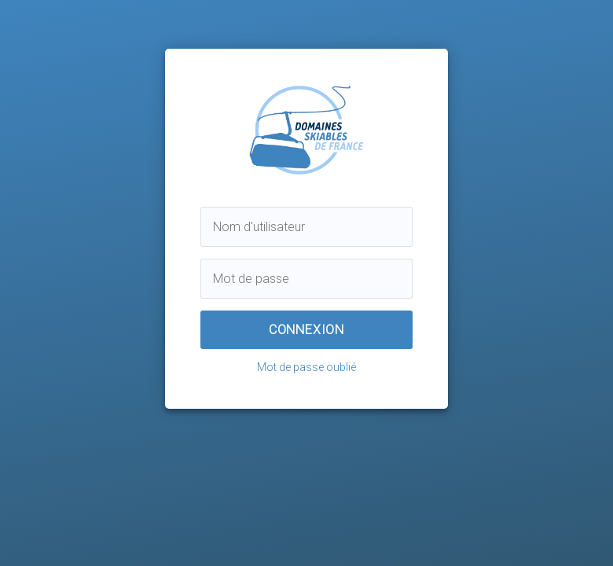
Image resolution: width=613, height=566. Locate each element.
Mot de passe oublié (306, 367)
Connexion (306, 329)
